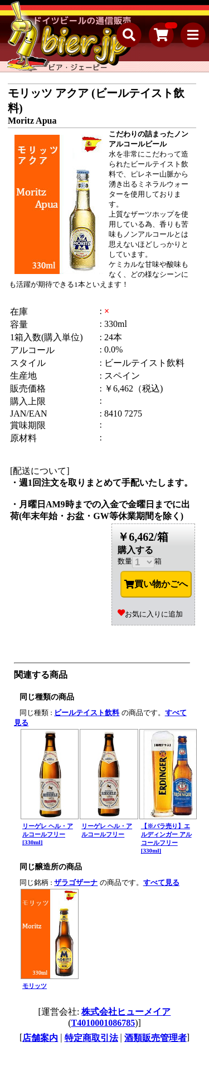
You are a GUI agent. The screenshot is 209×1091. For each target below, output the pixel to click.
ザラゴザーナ (76, 882)
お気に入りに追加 (150, 614)
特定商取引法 (91, 1038)
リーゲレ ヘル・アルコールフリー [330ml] (47, 834)
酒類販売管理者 (155, 1038)
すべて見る (161, 882)
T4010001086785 (103, 1023)
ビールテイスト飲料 (86, 712)
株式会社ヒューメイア (126, 1011)
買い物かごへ (156, 584)
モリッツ (34, 985)
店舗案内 (40, 1038)
